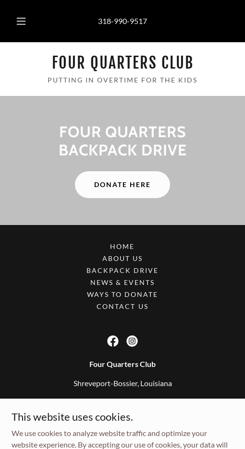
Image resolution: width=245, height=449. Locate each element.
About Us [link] (122, 258)
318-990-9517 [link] (122, 20)
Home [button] (122, 246)
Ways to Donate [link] (122, 294)
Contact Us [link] (122, 306)
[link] (122, 63)
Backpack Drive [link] (122, 270)
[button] (21, 21)
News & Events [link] (122, 282)
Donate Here (122, 184)
